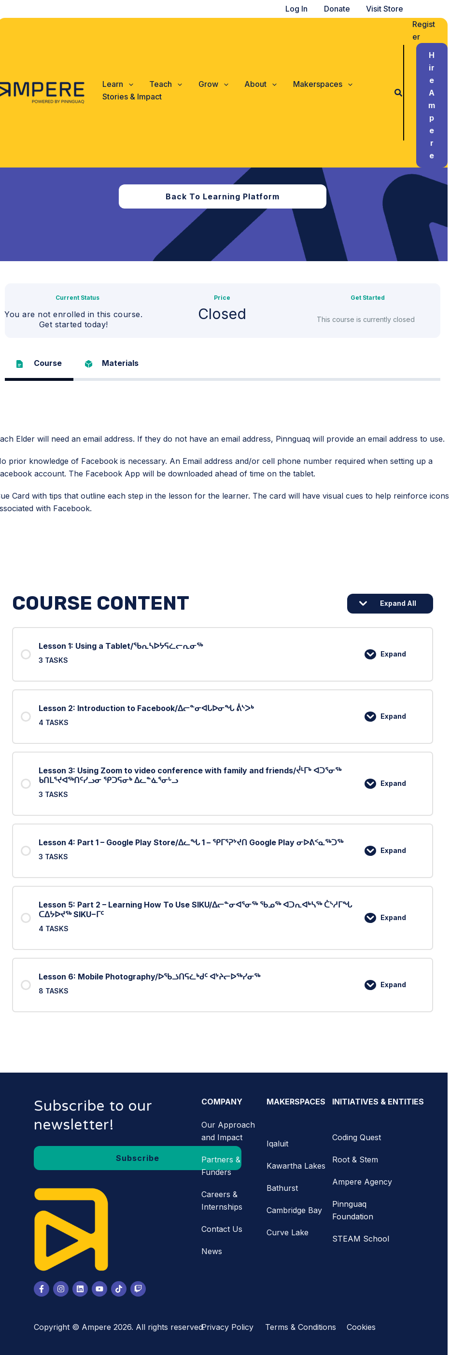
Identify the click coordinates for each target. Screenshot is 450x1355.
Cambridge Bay (296, 1210)
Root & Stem (357, 1159)
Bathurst (284, 1188)
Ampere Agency (364, 1182)
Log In (301, 9)
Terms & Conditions (302, 1327)
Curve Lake (290, 1232)
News (214, 1251)
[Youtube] (102, 1289)
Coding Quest (359, 1137)
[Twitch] (140, 1289)
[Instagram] (63, 1289)
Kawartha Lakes (298, 1166)
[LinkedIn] (82, 1289)
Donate (340, 9)
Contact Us (224, 1229)
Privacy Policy (230, 1327)
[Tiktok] (121, 1289)
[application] (130, 84)
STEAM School (363, 1238)
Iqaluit (280, 1143)
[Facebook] (44, 1289)
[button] (120, 84)
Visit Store (387, 9)
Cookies (363, 1327)
